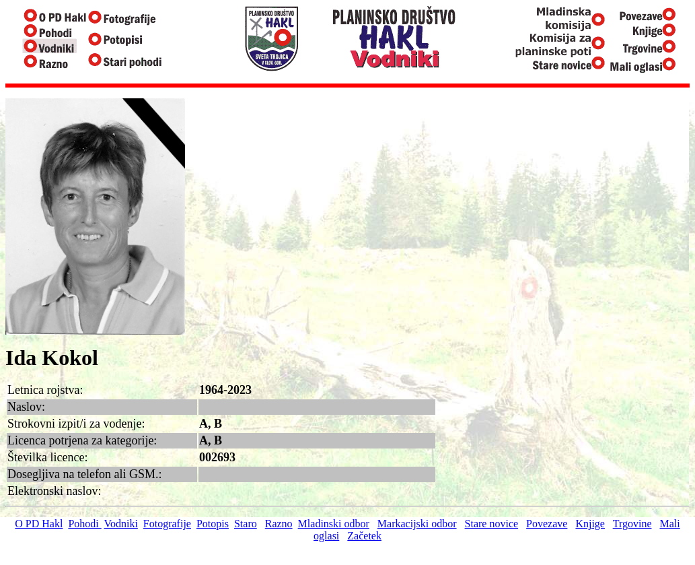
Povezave (546, 523)
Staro (245, 523)
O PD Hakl (39, 523)
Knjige (590, 523)
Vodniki (120, 523)
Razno (279, 523)
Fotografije (167, 523)
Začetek (364, 535)
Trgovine (632, 523)
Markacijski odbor (417, 523)
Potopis (212, 523)
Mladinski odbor (333, 523)
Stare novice (492, 523)
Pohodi (84, 523)
